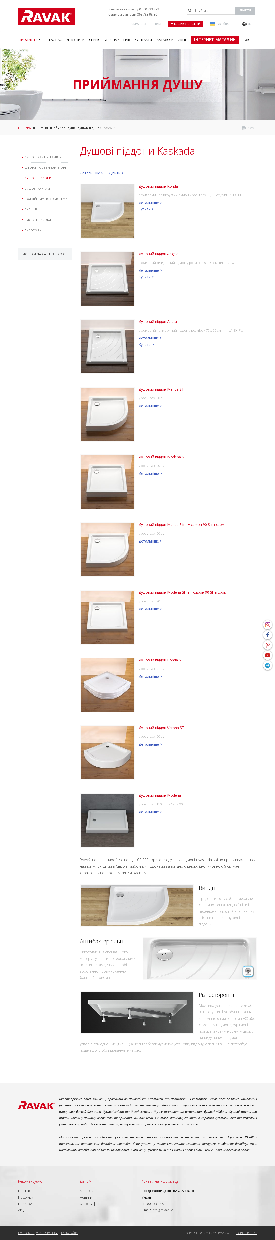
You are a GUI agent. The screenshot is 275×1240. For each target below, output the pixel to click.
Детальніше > (91, 172)
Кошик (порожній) (185, 24)
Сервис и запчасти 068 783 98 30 (132, 14)
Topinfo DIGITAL (246, 1233)
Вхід (158, 24)
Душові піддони (90, 128)
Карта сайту (69, 1233)
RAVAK (46, 16)
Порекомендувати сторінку (38, 1233)
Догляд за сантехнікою (44, 254)
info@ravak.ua (162, 1210)
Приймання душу (62, 128)
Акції (21, 1210)
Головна (24, 128)
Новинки (25, 1203)
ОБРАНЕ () (138, 24)
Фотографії (88, 1203)
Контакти (87, 1190)
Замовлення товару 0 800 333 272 (133, 9)
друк (251, 128)
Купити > (116, 172)
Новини (86, 1197)
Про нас (24, 1190)
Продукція (40, 128)
